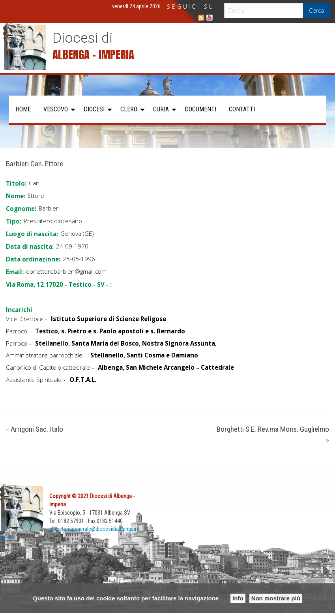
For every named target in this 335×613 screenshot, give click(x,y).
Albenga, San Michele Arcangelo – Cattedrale (166, 367)
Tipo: (13, 221)
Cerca (316, 10)
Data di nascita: (30, 246)
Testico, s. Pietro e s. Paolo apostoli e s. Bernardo (110, 331)
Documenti (200, 109)
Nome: (15, 196)
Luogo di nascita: (32, 234)
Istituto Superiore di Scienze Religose (108, 319)
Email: (15, 272)
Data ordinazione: (33, 259)
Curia (161, 109)
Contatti (242, 109)
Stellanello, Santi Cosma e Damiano (144, 355)
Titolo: (16, 183)
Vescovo (55, 109)
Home (23, 109)
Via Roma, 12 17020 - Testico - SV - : (59, 284)
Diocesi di (82, 38)
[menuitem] (23, 109)
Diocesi (94, 109)
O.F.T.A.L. (82, 380)
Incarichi (19, 310)
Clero (128, 109)
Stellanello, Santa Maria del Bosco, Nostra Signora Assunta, (126, 343)
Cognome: (21, 208)
